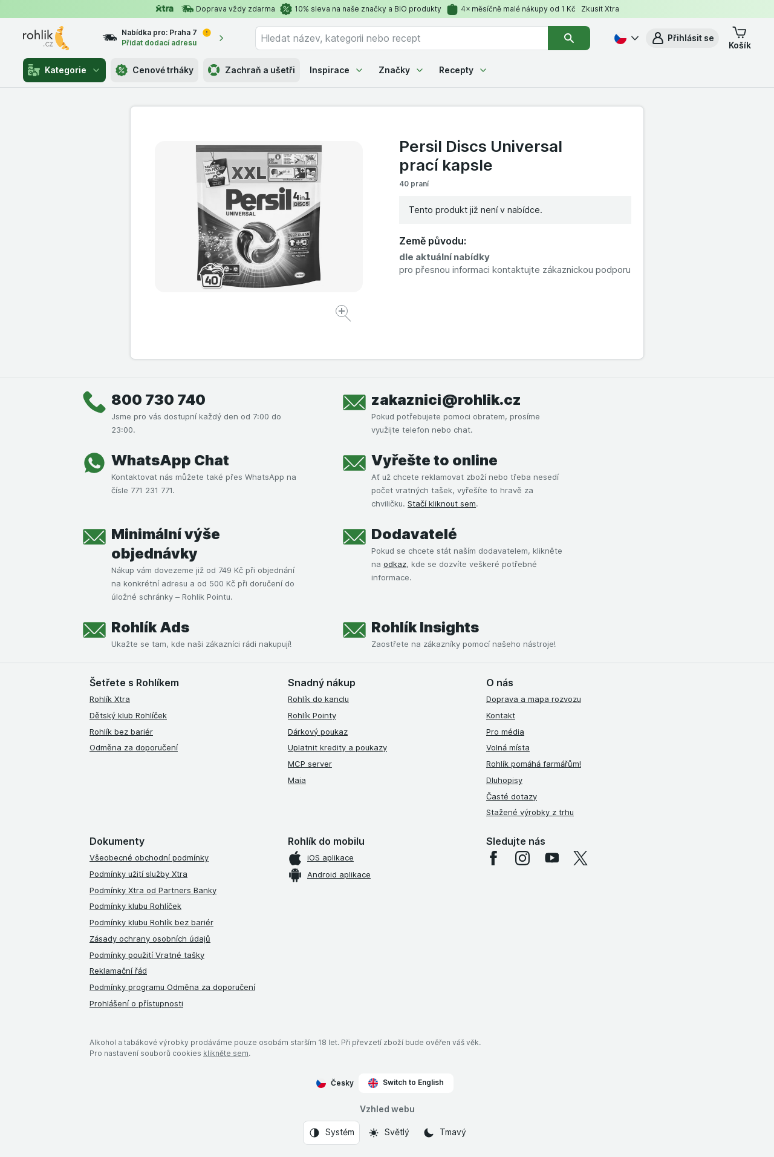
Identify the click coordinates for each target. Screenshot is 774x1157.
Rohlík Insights (425, 627)
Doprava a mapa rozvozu (533, 699)
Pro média (505, 731)
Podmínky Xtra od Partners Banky (152, 890)
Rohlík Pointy (312, 715)
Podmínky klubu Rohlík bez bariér (151, 922)
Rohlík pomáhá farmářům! (533, 764)
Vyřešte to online (434, 460)
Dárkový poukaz (318, 731)
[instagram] (522, 858)
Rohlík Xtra (109, 699)
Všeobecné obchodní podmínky (149, 857)
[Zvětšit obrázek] (344, 315)
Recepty (463, 70)
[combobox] (401, 38)
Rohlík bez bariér (121, 731)
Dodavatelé (414, 534)
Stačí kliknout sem (442, 503)
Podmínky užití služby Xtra (138, 874)
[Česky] (625, 38)
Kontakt (500, 715)
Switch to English (406, 1082)
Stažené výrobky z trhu (530, 812)
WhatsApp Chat (170, 460)
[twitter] (580, 858)
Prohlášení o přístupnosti (136, 1003)
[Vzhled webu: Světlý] (388, 1133)
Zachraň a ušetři (251, 70)
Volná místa (508, 747)
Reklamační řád (118, 970)
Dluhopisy (504, 780)
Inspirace (337, 70)
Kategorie (64, 70)
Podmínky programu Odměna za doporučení (172, 987)
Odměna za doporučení (133, 747)
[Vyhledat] (569, 38)
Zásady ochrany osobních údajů (149, 938)
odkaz (394, 564)
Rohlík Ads (150, 627)
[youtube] (551, 858)
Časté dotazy (511, 796)
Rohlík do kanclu (318, 699)
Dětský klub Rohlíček (128, 715)
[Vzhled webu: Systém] (331, 1133)
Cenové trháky (154, 70)
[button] (682, 38)
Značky (401, 70)
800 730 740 (158, 399)
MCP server (310, 764)
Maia (297, 780)
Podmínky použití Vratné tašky (146, 955)
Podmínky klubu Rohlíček (135, 906)
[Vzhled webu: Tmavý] (444, 1133)
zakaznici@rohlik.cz (446, 399)
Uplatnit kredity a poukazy (337, 747)
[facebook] (493, 858)
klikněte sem (226, 1053)
